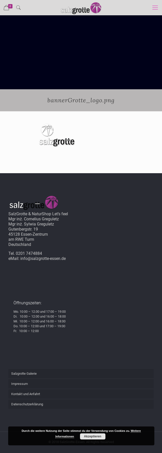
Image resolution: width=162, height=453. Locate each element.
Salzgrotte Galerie (24, 373)
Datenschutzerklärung (27, 404)
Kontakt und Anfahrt (25, 394)
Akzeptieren (92, 436)
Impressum (19, 384)
